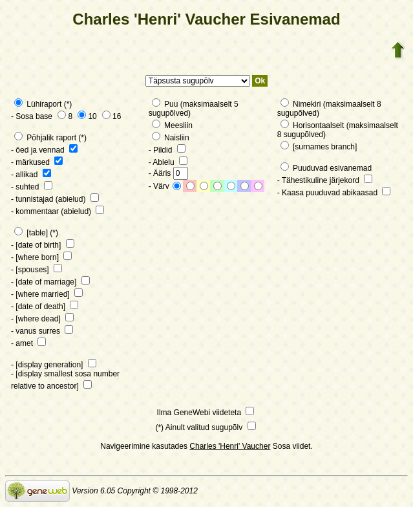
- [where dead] (42, 318)
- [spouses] (36, 269)
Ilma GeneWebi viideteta (206, 412)
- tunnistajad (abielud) (55, 199)
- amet (28, 343)
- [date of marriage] (50, 281)
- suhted (31, 186)
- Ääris (168, 173)
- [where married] (47, 294)
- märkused (37, 162)
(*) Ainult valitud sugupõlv (205, 427)
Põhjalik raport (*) (50, 137)
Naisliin (170, 137)
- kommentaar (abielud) (57, 211)
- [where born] (41, 257)
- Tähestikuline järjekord (325, 180)
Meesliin (172, 125)
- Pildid (167, 150)
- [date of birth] (42, 245)
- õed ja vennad (44, 150)
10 (87, 116)
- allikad (31, 174)
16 (111, 116)
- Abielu (168, 162)
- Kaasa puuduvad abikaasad (334, 192)
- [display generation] (53, 364)
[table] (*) (36, 232)
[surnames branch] (319, 146)
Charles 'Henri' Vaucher (229, 446)
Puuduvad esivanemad (326, 168)
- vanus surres (42, 331)
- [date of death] (44, 306)
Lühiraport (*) (43, 104)
